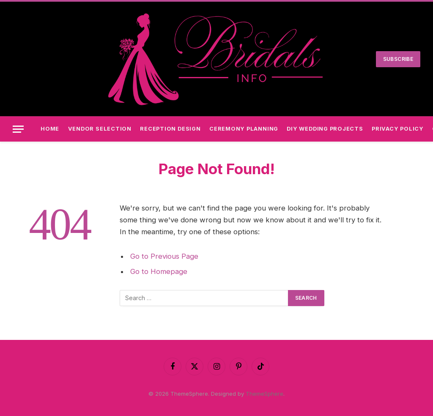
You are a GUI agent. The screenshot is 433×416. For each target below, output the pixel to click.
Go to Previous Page (164, 256)
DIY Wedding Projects (325, 129)
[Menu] (18, 129)
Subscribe (398, 59)
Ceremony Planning (243, 129)
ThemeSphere (264, 393)
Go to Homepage (158, 271)
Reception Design (170, 129)
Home (50, 129)
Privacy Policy (398, 129)
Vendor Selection (100, 129)
